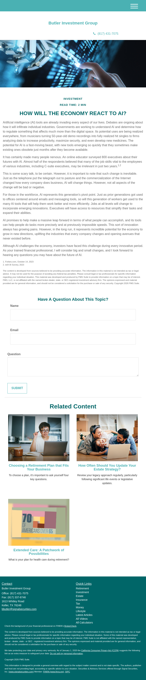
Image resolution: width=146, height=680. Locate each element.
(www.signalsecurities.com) (21, 672)
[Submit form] (17, 388)
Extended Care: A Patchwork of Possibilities (38, 552)
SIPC (67, 672)
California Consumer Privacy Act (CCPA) (100, 650)
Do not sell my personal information (66, 653)
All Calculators (84, 622)
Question (14, 354)
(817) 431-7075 (105, 33)
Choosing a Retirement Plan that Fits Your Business (39, 467)
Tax (78, 603)
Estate (79, 596)
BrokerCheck (70, 626)
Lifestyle (81, 611)
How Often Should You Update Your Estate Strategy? (107, 467)
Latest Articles (84, 614)
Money (80, 607)
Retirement (82, 588)
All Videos (82, 618)
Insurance (81, 599)
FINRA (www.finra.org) (53, 672)
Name (14, 305)
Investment (82, 592)
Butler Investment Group (73, 23)
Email (14, 330)
